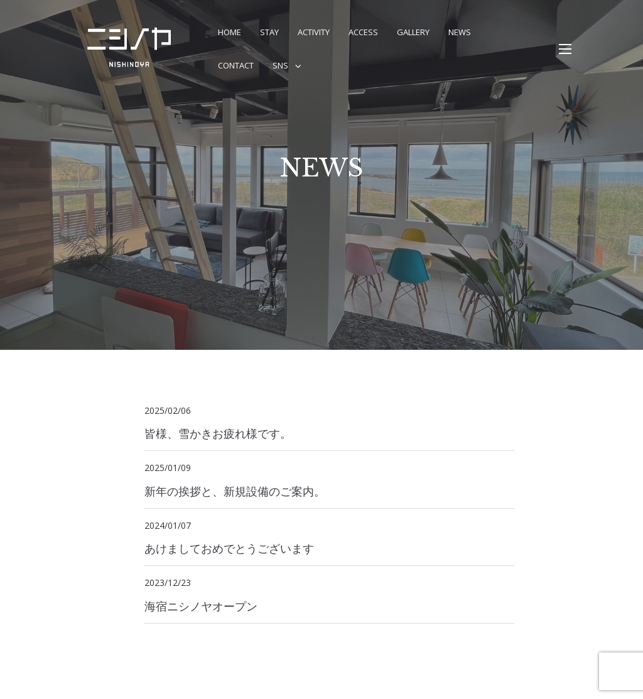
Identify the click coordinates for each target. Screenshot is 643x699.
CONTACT (236, 65)
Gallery (413, 32)
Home (229, 32)
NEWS (459, 32)
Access (363, 32)
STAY (269, 32)
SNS (280, 65)
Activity (314, 32)
